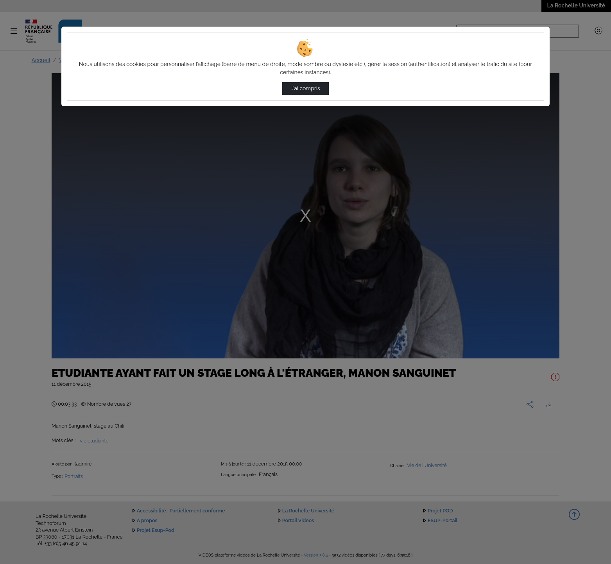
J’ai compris (305, 88)
